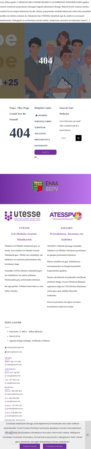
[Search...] (67, 138)
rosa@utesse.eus (13, 376)
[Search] (79, 138)
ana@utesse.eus (13, 383)
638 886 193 (16, 413)
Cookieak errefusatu (54, 446)
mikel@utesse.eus (14, 364)
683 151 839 (16, 361)
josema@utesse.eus (15, 408)
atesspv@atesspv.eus (15, 347)
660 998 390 (14, 398)
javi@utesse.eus (13, 401)
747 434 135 (17, 405)
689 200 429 (17, 391)
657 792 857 (15, 372)
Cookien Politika (30, 446)
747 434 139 (14, 380)
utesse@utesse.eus (14, 352)
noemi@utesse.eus (14, 416)
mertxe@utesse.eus (15, 394)
